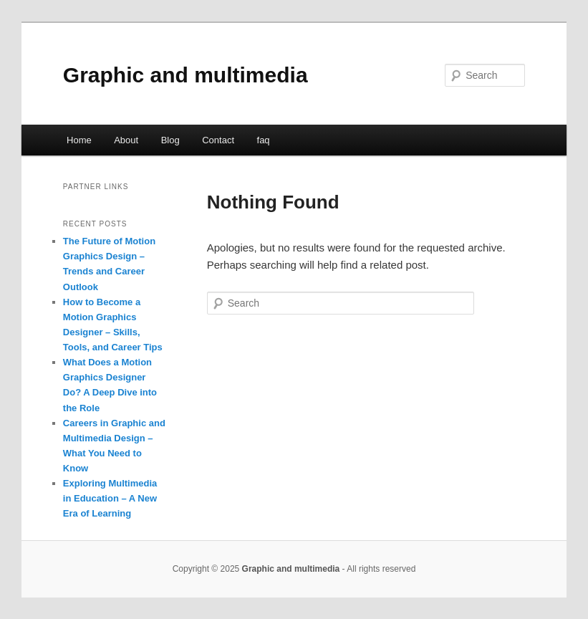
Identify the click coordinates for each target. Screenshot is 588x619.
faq (263, 140)
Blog (170, 140)
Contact (218, 140)
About (126, 140)
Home (79, 140)
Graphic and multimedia (185, 75)
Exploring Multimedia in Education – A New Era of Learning (110, 498)
